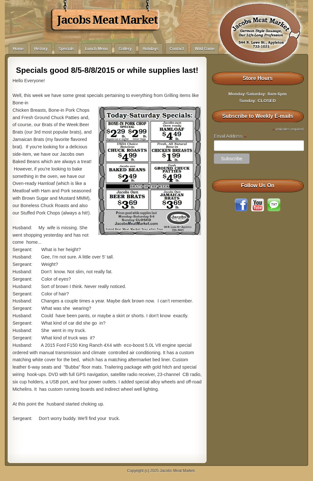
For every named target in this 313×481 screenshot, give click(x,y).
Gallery (125, 49)
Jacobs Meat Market (107, 19)
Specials (66, 49)
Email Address (230, 136)
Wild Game (205, 49)
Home (18, 49)
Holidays (151, 49)
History (40, 49)
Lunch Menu (96, 49)
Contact (177, 49)
